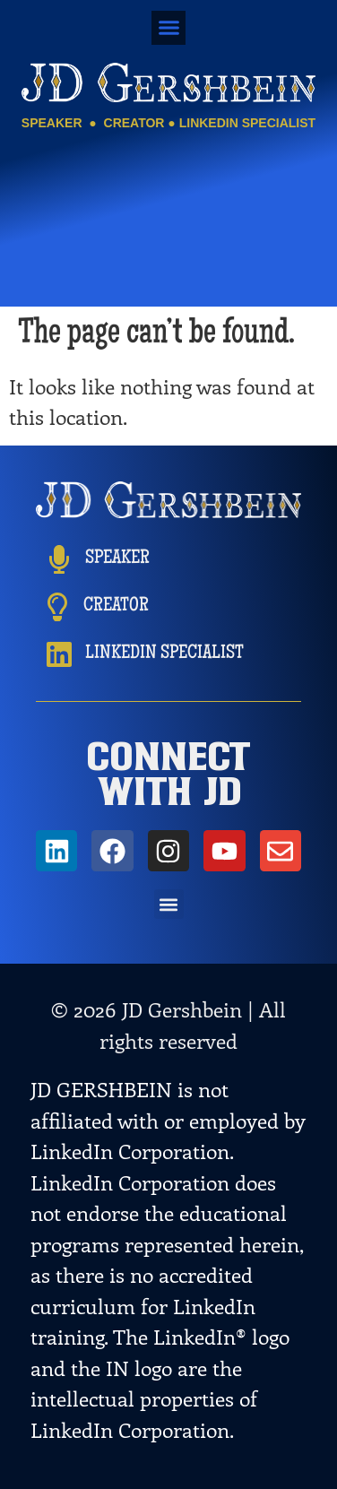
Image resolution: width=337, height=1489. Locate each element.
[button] (168, 28)
